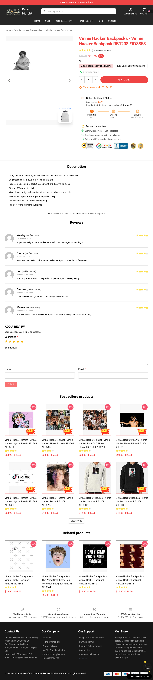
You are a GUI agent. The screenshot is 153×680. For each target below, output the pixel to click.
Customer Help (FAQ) (89, 654)
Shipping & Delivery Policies (91, 637)
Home (8, 30)
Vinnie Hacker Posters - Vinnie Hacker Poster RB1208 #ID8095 (57, 501)
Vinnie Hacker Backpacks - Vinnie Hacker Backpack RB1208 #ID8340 (93, 580)
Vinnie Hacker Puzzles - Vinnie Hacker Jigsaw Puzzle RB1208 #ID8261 (21, 501)
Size (81, 61)
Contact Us (84, 650)
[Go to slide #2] (47, 131)
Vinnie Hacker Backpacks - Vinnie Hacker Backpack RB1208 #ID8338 (130, 580)
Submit (11, 384)
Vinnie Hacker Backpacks (59, 30)
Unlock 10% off (147, 667)
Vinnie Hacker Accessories (28, 30)
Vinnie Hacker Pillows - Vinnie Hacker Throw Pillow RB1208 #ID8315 (131, 444)
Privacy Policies (49, 646)
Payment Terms (86, 642)
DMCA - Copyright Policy (53, 650)
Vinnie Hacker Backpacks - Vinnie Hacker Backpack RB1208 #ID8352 (19, 580)
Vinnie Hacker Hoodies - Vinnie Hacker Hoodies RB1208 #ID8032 (95, 501)
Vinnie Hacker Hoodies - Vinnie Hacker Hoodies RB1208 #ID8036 (132, 501)
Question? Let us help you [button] (139, 676)
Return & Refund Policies (90, 646)
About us (46, 637)
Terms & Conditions (51, 642)
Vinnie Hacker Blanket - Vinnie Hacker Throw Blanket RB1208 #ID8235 (58, 444)
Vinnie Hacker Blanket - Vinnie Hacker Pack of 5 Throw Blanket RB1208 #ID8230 (94, 444)
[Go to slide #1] (32, 131)
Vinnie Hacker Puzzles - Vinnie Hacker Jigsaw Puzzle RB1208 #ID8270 (21, 444)
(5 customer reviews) (101, 50)
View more (76, 521)
